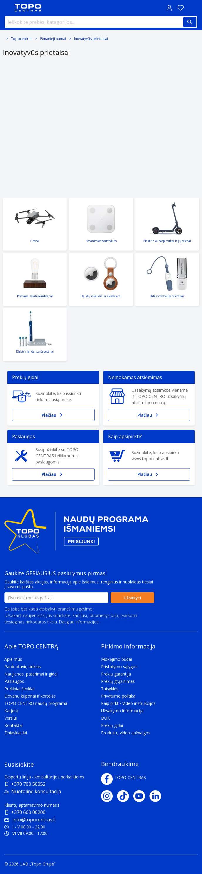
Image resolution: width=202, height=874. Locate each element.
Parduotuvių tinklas (22, 666)
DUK (105, 718)
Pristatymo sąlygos (119, 666)
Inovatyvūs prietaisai (91, 38)
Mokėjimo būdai (116, 659)
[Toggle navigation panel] (7, 8)
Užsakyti (132, 598)
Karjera (11, 710)
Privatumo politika (118, 622)
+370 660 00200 (28, 812)
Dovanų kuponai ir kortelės (30, 696)
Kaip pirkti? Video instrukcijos (128, 703)
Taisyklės (109, 688)
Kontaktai (13, 725)
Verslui (10, 718)
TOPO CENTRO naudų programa (35, 703)
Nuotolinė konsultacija (36, 791)
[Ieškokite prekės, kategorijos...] (101, 22)
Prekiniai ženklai (19, 688)
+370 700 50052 (28, 784)
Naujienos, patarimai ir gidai (31, 674)
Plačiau (53, 414)
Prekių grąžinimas (118, 681)
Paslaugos (14, 681)
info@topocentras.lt (30, 819)
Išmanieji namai (53, 38)
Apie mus (13, 659)
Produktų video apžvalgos (125, 732)
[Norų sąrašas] (180, 8)
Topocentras (21, 38)
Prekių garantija (116, 674)
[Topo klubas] (76, 533)
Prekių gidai (112, 725)
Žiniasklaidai (15, 732)
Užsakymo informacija (122, 710)
